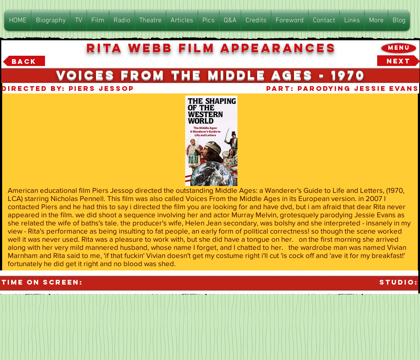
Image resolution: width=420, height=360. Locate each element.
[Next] (398, 61)
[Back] (24, 62)
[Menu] (398, 48)
